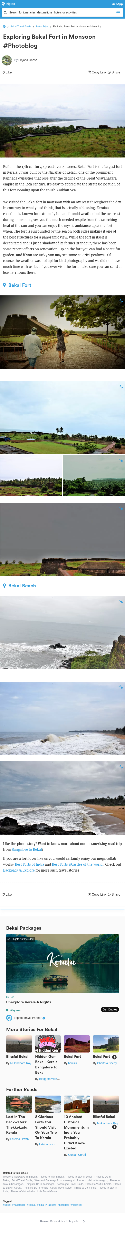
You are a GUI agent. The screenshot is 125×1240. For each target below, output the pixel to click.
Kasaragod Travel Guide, (70, 1184)
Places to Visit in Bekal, (52, 1176)
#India (40, 1204)
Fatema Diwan (19, 1139)
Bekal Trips (42, 26)
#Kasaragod (19, 1204)
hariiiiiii (72, 1063)
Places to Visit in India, (23, 1191)
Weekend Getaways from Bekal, (20, 1176)
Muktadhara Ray (20, 1063)
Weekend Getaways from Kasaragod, (55, 1180)
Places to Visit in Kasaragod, (92, 1180)
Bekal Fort (17, 285)
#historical (63, 1204)
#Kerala (31, 1204)
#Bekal (7, 1204)
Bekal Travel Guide (20, 26)
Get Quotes (110, 1009)
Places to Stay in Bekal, (80, 1176)
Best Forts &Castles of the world (77, 864)
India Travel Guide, (47, 1191)
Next (114, 1057)
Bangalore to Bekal (27, 849)
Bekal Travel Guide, (22, 1180)
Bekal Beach (19, 585)
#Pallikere (51, 1204)
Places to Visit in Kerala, (99, 1184)
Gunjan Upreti (77, 1154)
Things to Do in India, (85, 1187)
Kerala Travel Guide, (61, 1187)
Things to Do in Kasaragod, (40, 1184)
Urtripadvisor (47, 1144)
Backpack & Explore (19, 870)
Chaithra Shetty (107, 1063)
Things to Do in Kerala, (35, 1187)
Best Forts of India (29, 864)
